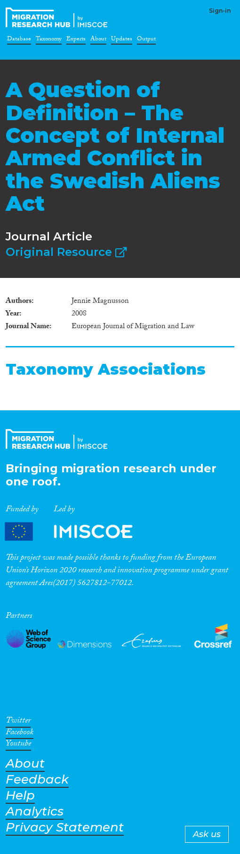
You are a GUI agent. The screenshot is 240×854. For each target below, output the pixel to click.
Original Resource (66, 252)
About (98, 40)
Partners (77, 531)
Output (146, 40)
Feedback (37, 779)
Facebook (19, 733)
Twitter (18, 722)
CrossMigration (58, 17)
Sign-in (220, 10)
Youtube (18, 745)
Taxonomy (49, 40)
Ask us (207, 834)
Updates (121, 40)
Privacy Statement (65, 827)
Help (20, 795)
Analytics (35, 811)
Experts (76, 40)
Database (19, 40)
